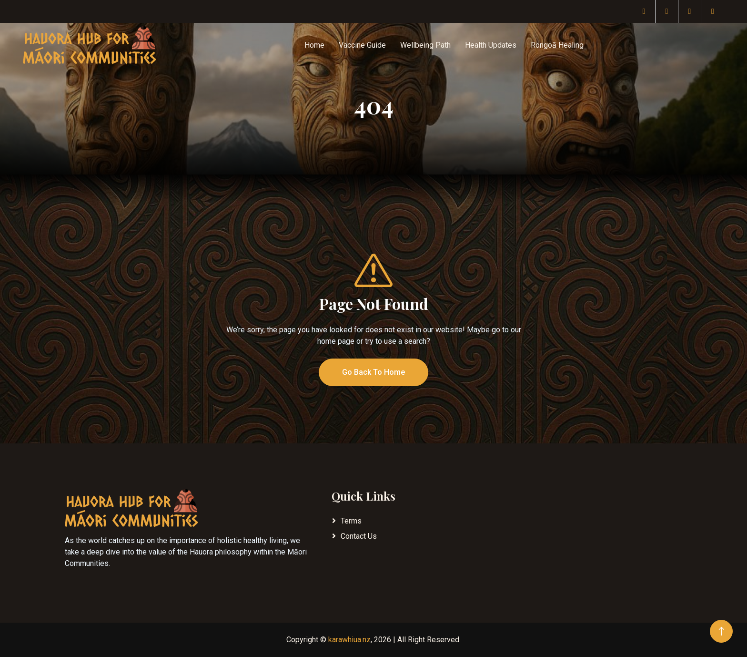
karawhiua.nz (349, 639)
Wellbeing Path (425, 45)
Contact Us (359, 536)
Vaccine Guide (362, 45)
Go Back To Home (373, 372)
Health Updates (490, 45)
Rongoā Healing (557, 45)
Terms (351, 520)
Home (314, 45)
